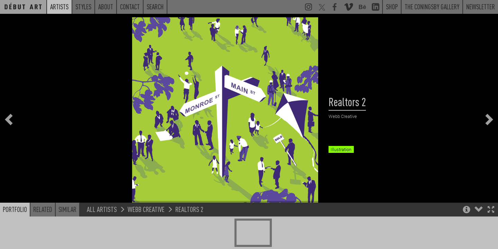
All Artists (102, 227)
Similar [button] (67, 227)
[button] (491, 228)
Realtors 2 (189, 227)
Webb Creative (146, 227)
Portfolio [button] (15, 227)
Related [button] (42, 227)
